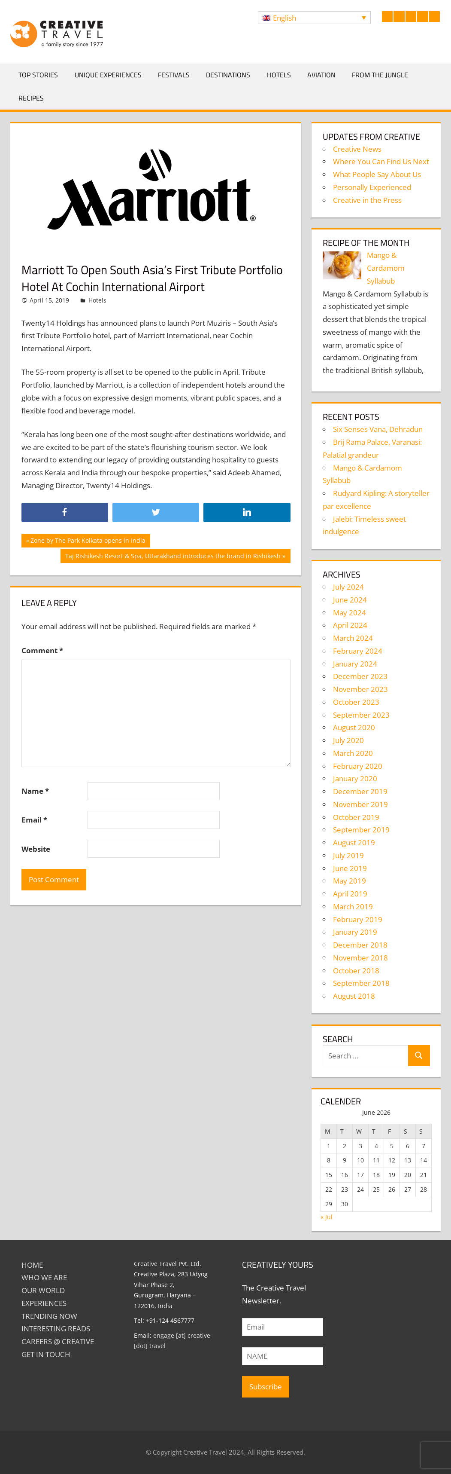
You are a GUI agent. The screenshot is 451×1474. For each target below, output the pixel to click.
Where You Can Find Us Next (381, 161)
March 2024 (353, 638)
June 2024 (350, 600)
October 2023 (356, 702)
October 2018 (356, 971)
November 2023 (360, 689)
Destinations (228, 75)
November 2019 (360, 804)
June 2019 (350, 868)
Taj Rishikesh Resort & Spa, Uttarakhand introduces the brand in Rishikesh (173, 556)
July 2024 (348, 587)
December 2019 (360, 791)
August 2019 (354, 842)
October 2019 (356, 817)
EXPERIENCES (44, 1303)
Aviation (321, 75)
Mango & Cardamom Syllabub (386, 268)
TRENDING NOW (49, 1316)
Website (35, 849)
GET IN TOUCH (45, 1354)
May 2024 (349, 613)
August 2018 (354, 996)
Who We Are (44, 1277)
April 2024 (350, 625)
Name (35, 791)
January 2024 (355, 664)
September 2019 (361, 830)
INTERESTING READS (55, 1328)
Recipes (31, 98)
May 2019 (349, 881)
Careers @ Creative (57, 1341)
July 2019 (348, 855)
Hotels (279, 75)
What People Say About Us (377, 174)
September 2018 (361, 983)
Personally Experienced (372, 187)
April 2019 (350, 894)
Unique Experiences (108, 75)
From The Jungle (380, 75)
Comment (42, 650)
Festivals (174, 75)
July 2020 (348, 740)
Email (34, 820)
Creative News (357, 149)
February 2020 (357, 766)
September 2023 (361, 715)
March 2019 (353, 906)
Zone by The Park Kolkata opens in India (87, 541)
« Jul (327, 1217)
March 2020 (353, 753)
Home (32, 1265)
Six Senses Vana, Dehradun (378, 429)
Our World (43, 1290)
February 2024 (357, 651)
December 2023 (360, 676)
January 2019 (355, 932)
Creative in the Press (367, 200)
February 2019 (357, 919)
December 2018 (360, 945)
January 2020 (355, 778)
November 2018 (360, 958)
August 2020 (354, 727)
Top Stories (38, 75)
